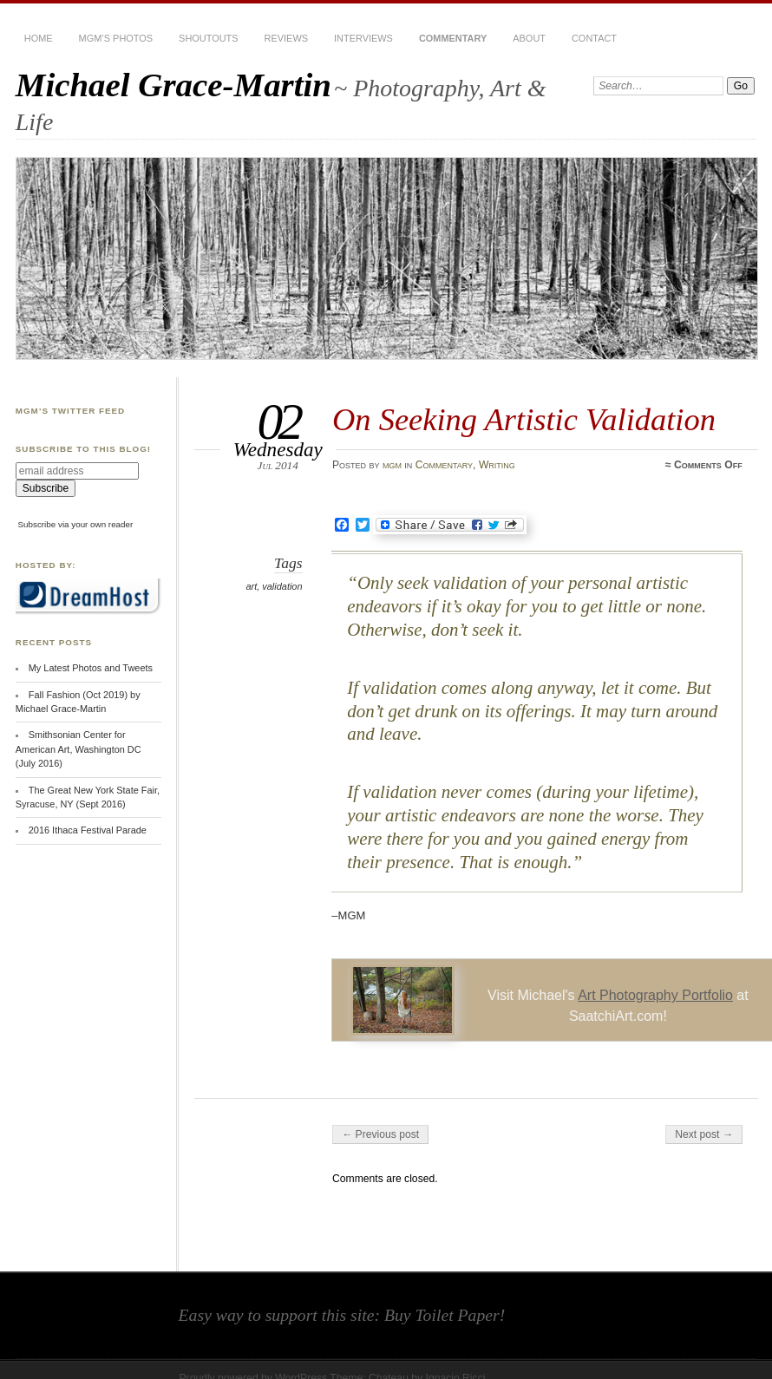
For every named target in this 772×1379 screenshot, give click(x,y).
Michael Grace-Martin (173, 84)
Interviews (363, 38)
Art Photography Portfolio (655, 995)
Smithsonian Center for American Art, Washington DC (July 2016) (78, 748)
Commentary (453, 38)
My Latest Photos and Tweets (91, 668)
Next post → (704, 1134)
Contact (594, 38)
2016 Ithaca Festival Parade (88, 830)
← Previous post (380, 1134)
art (251, 586)
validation (282, 586)
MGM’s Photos (116, 38)
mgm (392, 465)
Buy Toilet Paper (442, 1314)
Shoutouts (208, 38)
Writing (497, 465)
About (529, 38)
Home (38, 38)
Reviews (286, 38)
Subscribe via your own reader (76, 524)
